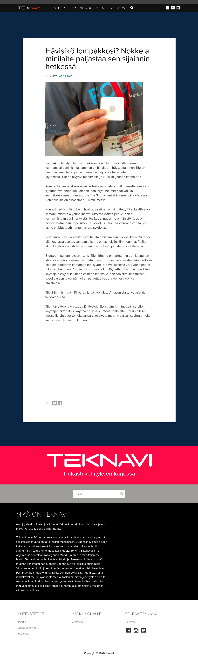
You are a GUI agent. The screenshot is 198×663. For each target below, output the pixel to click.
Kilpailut (86, 8)
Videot (101, 8)
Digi (72, 8)
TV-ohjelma (117, 8)
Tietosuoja (23, 633)
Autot (59, 8)
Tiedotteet (130, 622)
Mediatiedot (77, 622)
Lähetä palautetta (27, 627)
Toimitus (22, 622)
